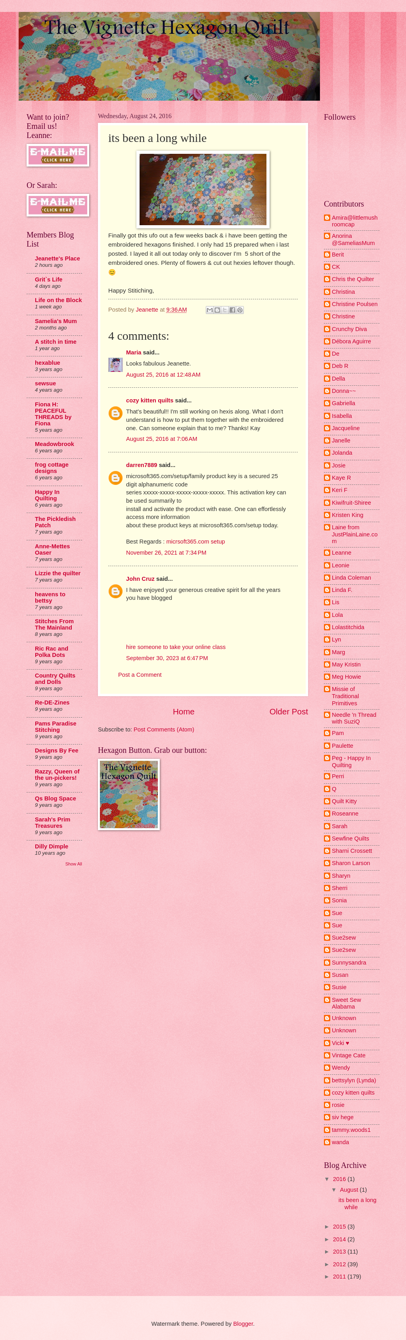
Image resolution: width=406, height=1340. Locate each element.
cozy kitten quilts (149, 400)
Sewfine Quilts (350, 838)
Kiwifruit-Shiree (351, 503)
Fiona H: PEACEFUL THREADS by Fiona (53, 414)
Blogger (243, 1324)
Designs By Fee (57, 750)
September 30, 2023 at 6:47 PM (167, 658)
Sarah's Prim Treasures (52, 822)
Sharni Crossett (352, 851)
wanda (340, 1142)
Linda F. (342, 590)
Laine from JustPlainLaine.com (354, 534)
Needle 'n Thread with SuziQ (354, 718)
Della (338, 378)
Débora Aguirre (351, 341)
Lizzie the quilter (57, 573)
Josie (338, 465)
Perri (338, 776)
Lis (335, 602)
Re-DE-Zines (52, 702)
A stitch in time (56, 342)
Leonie (340, 565)
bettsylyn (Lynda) (354, 1080)
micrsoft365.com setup (195, 541)
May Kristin (346, 664)
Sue (337, 913)
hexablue (47, 363)
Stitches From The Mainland (54, 624)
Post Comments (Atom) (164, 729)
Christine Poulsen (354, 304)
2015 (340, 1226)
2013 (340, 1251)
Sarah (339, 826)
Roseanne (345, 813)
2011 (340, 1276)
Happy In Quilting (47, 495)
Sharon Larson (351, 863)
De (335, 353)
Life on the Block (58, 300)
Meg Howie (346, 677)
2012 (340, 1264)
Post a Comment (140, 675)
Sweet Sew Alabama (346, 1003)
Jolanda (342, 453)
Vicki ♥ (340, 1043)
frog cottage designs (52, 467)
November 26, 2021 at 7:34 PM (166, 552)
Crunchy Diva (349, 329)
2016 (340, 1179)
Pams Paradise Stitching (56, 726)
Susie (339, 987)
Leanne (341, 552)
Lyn (336, 639)
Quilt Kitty (344, 801)
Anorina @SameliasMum (353, 239)
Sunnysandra (349, 962)
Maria (133, 352)
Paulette (342, 746)
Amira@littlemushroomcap (355, 221)
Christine (343, 316)
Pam (338, 733)
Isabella (342, 416)
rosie (338, 1105)
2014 (340, 1239)
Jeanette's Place (57, 258)
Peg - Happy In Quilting (351, 761)
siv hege (343, 1117)
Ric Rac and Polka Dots (51, 651)
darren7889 (141, 465)
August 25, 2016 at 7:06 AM (161, 439)
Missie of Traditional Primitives (345, 696)
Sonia (339, 900)
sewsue (45, 383)
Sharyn (341, 876)
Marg (338, 652)
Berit (338, 254)
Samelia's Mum (56, 321)
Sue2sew (344, 937)
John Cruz (140, 579)
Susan (340, 975)
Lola (337, 615)
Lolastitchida (348, 627)
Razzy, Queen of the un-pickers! (57, 774)
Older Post (289, 711)
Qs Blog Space (55, 798)
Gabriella (343, 403)
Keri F (339, 490)
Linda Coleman (351, 577)
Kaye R (341, 478)
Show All (73, 863)
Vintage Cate (349, 1055)
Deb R (340, 366)
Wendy (341, 1067)
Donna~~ (344, 391)
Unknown (344, 1018)
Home (184, 711)
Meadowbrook (54, 444)
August (350, 1190)
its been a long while (358, 1203)
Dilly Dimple (51, 846)
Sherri (339, 888)
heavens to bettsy (50, 597)
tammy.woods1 (351, 1130)
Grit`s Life (49, 279)
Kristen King (347, 515)
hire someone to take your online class (176, 647)
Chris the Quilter (353, 279)
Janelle (341, 440)
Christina (343, 292)
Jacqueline (346, 428)
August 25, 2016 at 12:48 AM (163, 374)
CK (336, 267)
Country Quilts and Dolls (55, 678)
